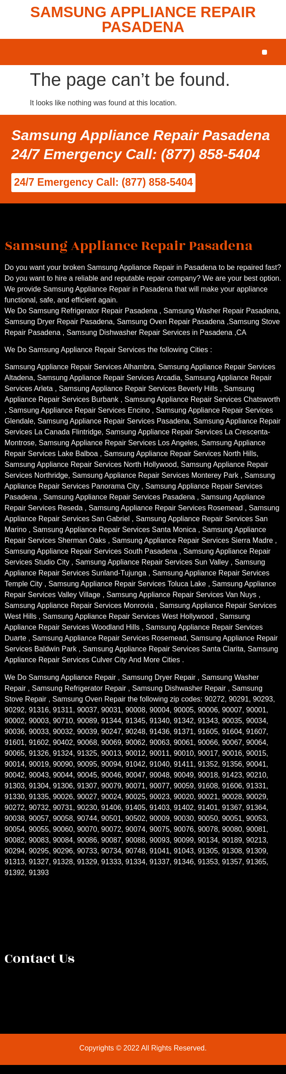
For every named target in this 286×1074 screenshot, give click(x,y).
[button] (264, 52)
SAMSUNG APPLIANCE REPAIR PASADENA (143, 19)
